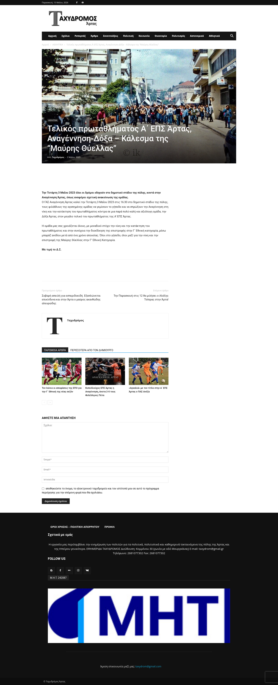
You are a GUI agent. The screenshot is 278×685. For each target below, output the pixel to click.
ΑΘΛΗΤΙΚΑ (57, 44)
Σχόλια (65, 35)
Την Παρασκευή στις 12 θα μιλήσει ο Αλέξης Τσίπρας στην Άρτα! (141, 297)
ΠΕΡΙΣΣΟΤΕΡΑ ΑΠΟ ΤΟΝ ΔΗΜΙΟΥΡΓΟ (91, 350)
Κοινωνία (144, 35)
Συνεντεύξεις (110, 35)
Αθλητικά (214, 35)
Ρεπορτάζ (80, 35)
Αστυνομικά (197, 35)
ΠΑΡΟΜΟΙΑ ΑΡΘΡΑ (55, 350)
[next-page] (50, 402)
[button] (231, 36)
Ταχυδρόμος (58, 157)
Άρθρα (94, 35)
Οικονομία (161, 35)
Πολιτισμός (178, 35)
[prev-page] (44, 402)
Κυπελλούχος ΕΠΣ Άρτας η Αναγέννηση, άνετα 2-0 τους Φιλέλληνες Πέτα (100, 392)
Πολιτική (128, 35)
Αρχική (52, 35)
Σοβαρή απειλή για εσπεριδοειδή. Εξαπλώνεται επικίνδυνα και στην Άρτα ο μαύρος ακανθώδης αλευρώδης (71, 299)
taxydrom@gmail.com (148, 666)
